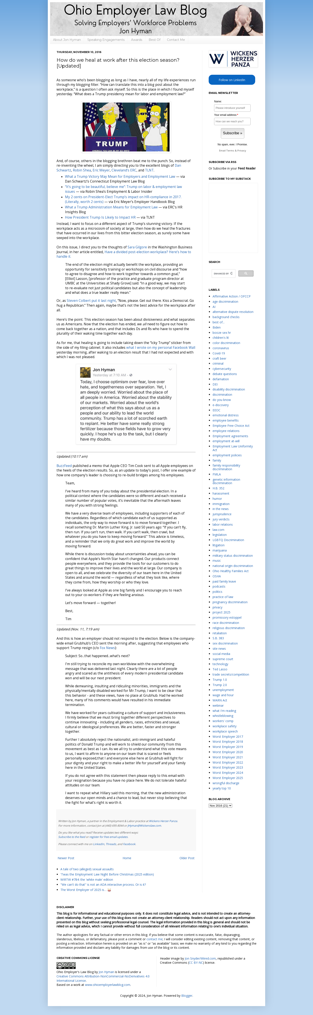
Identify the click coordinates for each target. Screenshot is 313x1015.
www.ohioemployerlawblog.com (107, 985)
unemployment (223, 690)
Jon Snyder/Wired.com (200, 958)
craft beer (219, 358)
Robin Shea (82, 170)
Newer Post (66, 858)
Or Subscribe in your (232, 168)
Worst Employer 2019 (228, 747)
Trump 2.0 (220, 685)
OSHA (217, 576)
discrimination (222, 394)
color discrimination (226, 343)
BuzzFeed (65, 465)
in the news (221, 509)
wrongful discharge (226, 783)
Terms (230, 150)
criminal (218, 363)
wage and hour (223, 695)
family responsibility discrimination (226, 467)
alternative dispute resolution (233, 312)
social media (221, 654)
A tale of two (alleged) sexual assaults (87, 869)
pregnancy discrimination (230, 602)
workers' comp (223, 721)
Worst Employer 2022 (228, 762)
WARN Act (220, 700)
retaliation (220, 633)
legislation (220, 535)
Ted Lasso (220, 669)
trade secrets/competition (231, 674)
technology (220, 664)
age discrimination (225, 301)
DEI (215, 384)
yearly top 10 (222, 788)
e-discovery (221, 405)
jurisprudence (222, 514)
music (217, 560)
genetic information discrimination (226, 481)
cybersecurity (222, 369)
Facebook (129, 844)
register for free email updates (108, 837)
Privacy (241, 150)
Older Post (187, 858)
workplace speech (225, 731)
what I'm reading (224, 711)
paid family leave (224, 581)
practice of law (223, 597)
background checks (226, 317)
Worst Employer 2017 (228, 736)
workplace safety (224, 726)
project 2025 (221, 612)
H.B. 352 (218, 488)
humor (217, 499)
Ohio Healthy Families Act (231, 571)
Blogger (186, 995)
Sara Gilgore (137, 247)
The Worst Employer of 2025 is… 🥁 (85, 890)
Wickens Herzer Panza (163, 821)
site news (219, 648)
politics (217, 592)
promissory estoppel (227, 617)
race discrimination (226, 623)
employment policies (227, 455)
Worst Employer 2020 (228, 752)
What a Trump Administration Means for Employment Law (111, 207)
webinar (218, 705)
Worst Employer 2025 (228, 778)
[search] (223, 274)
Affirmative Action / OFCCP (232, 296)
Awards (136, 40)
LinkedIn (98, 844)
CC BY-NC (196, 962)
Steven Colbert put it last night (91, 300)
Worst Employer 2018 (228, 741)
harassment (221, 493)
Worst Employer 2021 (228, 757)
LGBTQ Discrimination (228, 540)
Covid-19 (219, 353)
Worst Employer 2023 (228, 767)
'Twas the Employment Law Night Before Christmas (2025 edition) (107, 874)
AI (214, 307)
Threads (111, 844)
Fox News (107, 648)
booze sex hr (222, 333)
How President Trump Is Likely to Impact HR (100, 217)
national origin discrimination (233, 566)
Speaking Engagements (106, 40)
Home (127, 858)
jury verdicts (221, 519)
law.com (218, 530)
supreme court (223, 659)
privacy (217, 607)
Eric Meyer (101, 170)
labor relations (223, 524)
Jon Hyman (106, 972)
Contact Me (176, 40)
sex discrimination (225, 643)
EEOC (216, 410)
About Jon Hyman (67, 40)
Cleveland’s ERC (124, 170)
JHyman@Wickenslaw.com (144, 825)
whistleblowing (223, 716)
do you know (222, 400)
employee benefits (226, 420)
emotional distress (226, 415)
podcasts (219, 586)
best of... (219, 322)
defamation (221, 379)
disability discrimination (229, 389)
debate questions (225, 374)
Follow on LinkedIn (232, 80)
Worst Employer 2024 (228, 773)
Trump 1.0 (220, 680)
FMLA (217, 474)
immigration (221, 504)
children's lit (221, 338)
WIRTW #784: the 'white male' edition (86, 879)
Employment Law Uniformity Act (233, 448)
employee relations (226, 431)
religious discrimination (229, 628)
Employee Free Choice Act (231, 426)
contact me (155, 939)
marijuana (220, 550)
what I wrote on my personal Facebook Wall (160, 347)
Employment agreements (230, 436)
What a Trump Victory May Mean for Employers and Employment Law (120, 176)
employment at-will (226, 441)
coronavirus (221, 348)
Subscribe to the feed (71, 837)
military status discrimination (233, 555)
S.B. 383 (218, 638)
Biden (217, 327)
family (217, 460)
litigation (219, 545)
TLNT (149, 170)
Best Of (154, 40)
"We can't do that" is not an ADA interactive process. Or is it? (103, 884)
